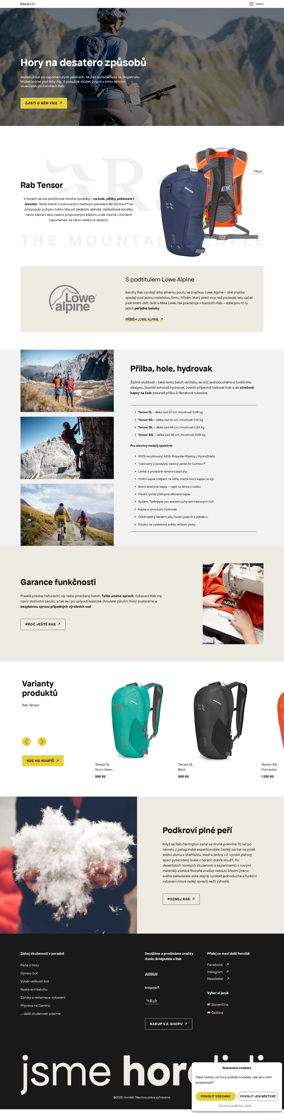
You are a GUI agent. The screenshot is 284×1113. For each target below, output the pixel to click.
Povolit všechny (216, 1096)
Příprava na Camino (35, 1005)
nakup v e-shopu (166, 1024)
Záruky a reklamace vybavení (43, 997)
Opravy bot (29, 973)
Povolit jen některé (258, 1096)
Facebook (215, 965)
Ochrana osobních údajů (235, 1105)
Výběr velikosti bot (35, 981)
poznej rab (179, 899)
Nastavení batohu (34, 989)
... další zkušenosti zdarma (41, 1013)
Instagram (215, 972)
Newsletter (215, 979)
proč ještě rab (40, 624)
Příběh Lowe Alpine (142, 319)
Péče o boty (30, 965)
